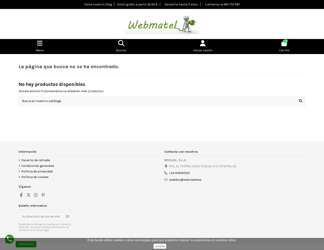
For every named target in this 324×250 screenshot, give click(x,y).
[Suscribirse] (67, 216)
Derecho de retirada (35, 160)
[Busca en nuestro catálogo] (300, 101)
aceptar (160, 246)
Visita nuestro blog (98, 4)
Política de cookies (35, 177)
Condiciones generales (37, 166)
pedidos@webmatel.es (185, 180)
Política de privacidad (37, 171)
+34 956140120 (179, 173)
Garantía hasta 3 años (181, 4)
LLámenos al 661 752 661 (222, 4)
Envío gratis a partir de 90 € (137, 4)
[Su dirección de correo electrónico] (41, 216)
